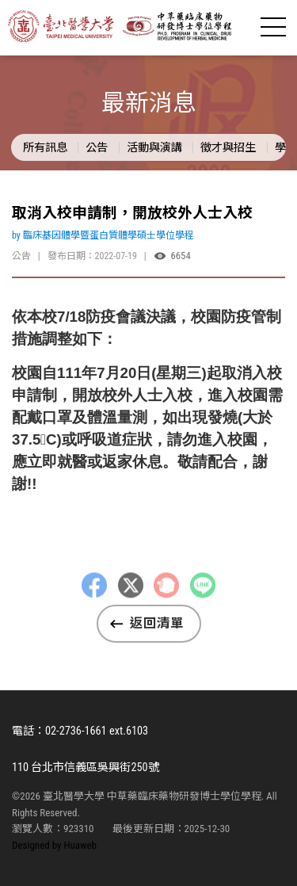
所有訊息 (45, 147)
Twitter (130, 595)
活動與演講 (154, 147)
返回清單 (157, 623)
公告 (97, 147)
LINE (202, 595)
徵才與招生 (228, 147)
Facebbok (94, 595)
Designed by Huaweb (54, 845)
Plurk (166, 595)
